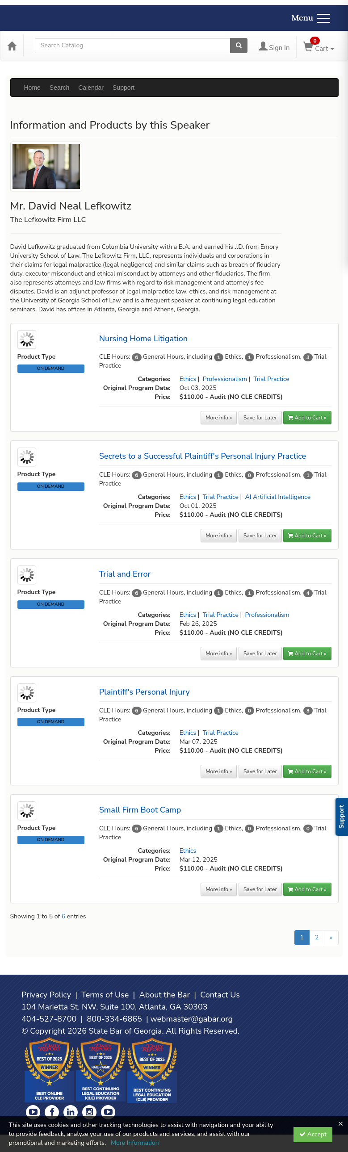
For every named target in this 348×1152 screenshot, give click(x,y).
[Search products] (238, 45)
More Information (135, 1143)
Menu (310, 18)
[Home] (11, 45)
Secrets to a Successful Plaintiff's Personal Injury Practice (202, 456)
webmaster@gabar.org (191, 1019)
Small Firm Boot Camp (140, 809)
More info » (218, 417)
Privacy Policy (46, 994)
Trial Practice (271, 379)
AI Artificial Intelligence (278, 497)
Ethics (188, 379)
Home (32, 87)
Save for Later (260, 417)
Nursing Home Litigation (143, 338)
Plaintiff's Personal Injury (144, 692)
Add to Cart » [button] (307, 417)
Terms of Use (105, 994)
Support (123, 87)
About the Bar (164, 994)
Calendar (91, 87)
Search (59, 87)
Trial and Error (125, 574)
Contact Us (220, 994)
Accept (313, 1134)
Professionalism (225, 379)
